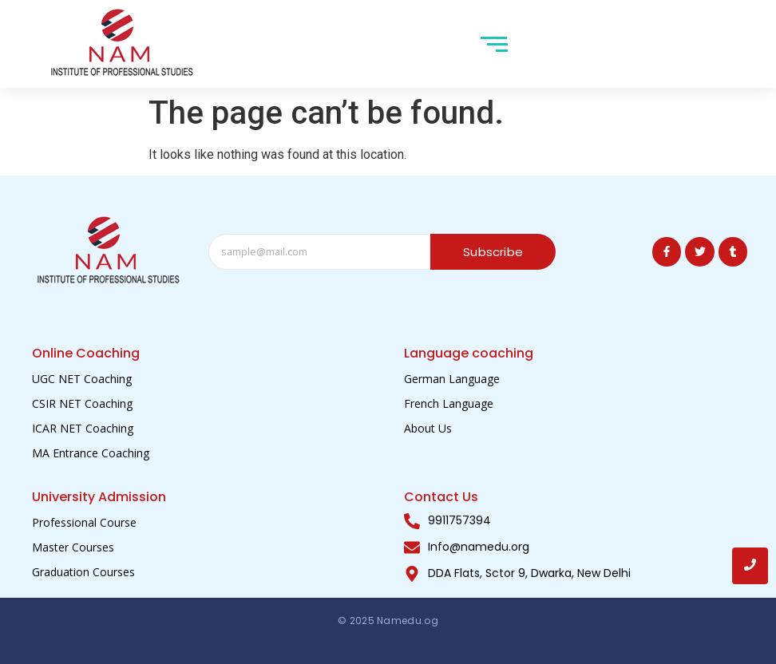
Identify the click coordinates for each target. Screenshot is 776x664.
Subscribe (493, 251)
